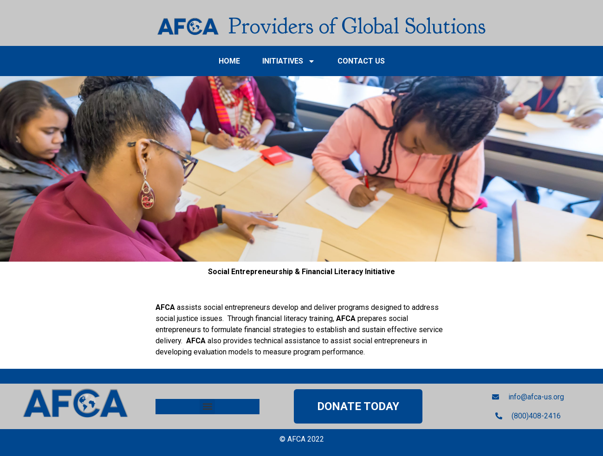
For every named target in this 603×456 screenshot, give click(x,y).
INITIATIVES (288, 61)
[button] (207, 406)
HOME (229, 61)
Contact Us (361, 61)
